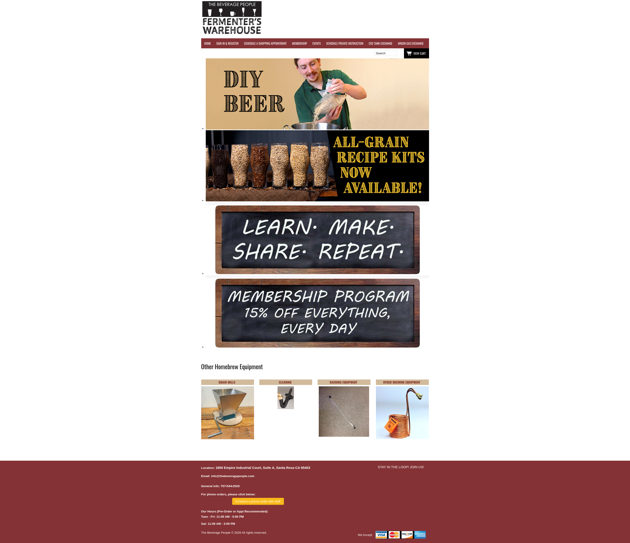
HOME (207, 43)
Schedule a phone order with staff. (258, 501)
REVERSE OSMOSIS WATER (476, 43)
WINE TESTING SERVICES (442, 43)
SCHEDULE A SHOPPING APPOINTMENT (265, 43)
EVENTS (316, 43)
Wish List (240, 53)
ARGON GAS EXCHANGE (411, 43)
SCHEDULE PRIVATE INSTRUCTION (344, 43)
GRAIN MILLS (227, 382)
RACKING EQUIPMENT (343, 382)
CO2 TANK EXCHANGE (380, 43)
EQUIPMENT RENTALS (598, 43)
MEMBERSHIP (299, 43)
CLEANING (285, 382)
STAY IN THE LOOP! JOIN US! (401, 467)
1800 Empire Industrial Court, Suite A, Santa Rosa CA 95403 (263, 468)
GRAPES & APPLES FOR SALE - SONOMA (560, 43)
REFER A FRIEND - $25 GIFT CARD (514, 43)
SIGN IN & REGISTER (227, 43)
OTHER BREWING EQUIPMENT (401, 382)
